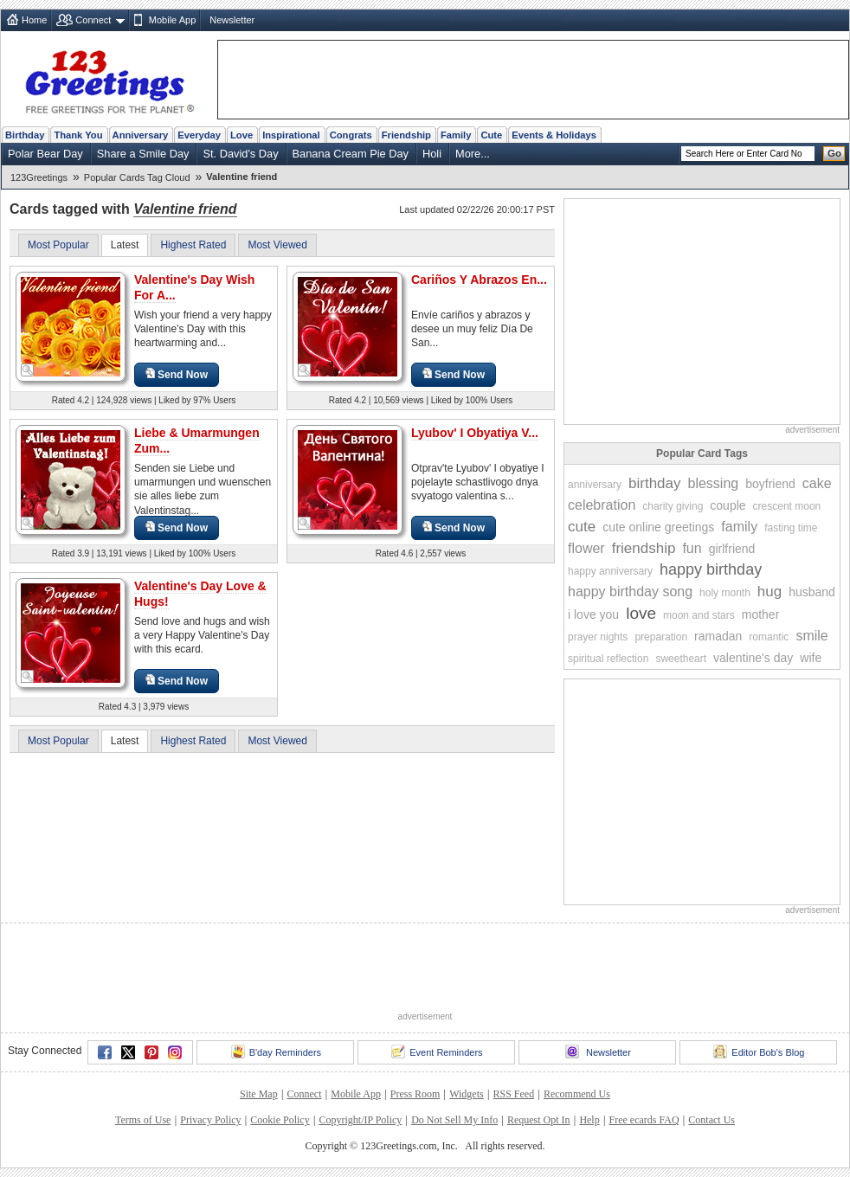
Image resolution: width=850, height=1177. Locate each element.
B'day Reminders (276, 1051)
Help (589, 1120)
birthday (654, 483)
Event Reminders (436, 1051)
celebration (601, 505)
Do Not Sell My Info (454, 1120)
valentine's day (753, 658)
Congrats (351, 135)
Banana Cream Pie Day (351, 153)
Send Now (176, 374)
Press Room (415, 1094)
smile (811, 635)
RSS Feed (513, 1094)
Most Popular (58, 245)
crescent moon (787, 506)
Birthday (24, 135)
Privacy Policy (210, 1120)
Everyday (199, 135)
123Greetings (39, 177)
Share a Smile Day (143, 153)
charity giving (672, 506)
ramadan (718, 636)
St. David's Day (240, 153)
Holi (431, 153)
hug (769, 591)
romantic (769, 637)
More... (472, 153)
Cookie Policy (279, 1120)
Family (456, 135)
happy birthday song (630, 591)
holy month (724, 593)
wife (810, 658)
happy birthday (711, 569)
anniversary (594, 485)
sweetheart (680, 659)
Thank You (78, 135)
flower (586, 548)
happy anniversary (610, 571)
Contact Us (711, 1120)
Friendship (406, 135)
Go (834, 153)
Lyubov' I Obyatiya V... (474, 433)
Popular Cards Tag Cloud (137, 177)
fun (691, 548)
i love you (593, 614)
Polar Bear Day (45, 153)
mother (761, 614)
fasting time (790, 528)
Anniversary (141, 135)
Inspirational (291, 135)
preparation (660, 637)
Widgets (466, 1094)
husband (812, 592)
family (739, 526)
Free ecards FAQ (644, 1120)
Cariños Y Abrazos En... (479, 279)
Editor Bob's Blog (758, 1051)
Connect (93, 20)
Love (241, 135)
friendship (644, 548)
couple (727, 505)
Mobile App (172, 20)
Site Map (259, 1094)
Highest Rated (193, 245)
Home (34, 20)
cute (582, 526)
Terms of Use (143, 1120)
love (641, 613)
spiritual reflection (608, 659)
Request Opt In (538, 1120)
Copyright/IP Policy (360, 1120)
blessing (713, 483)
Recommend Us (577, 1094)
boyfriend (770, 484)
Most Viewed (277, 245)
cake (817, 483)
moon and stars (699, 615)
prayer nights (598, 637)
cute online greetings (658, 527)
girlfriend (732, 549)
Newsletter (231, 20)
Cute (491, 135)
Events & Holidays (554, 135)
